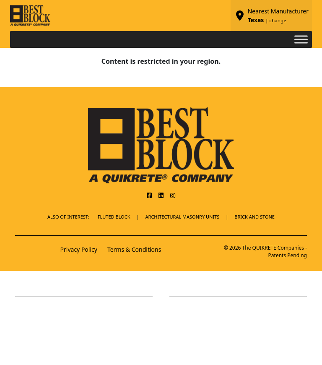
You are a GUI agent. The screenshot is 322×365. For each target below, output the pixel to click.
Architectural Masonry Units (182, 217)
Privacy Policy (78, 249)
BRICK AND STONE (254, 217)
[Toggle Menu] (301, 39)
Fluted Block (114, 217)
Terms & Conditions (134, 249)
